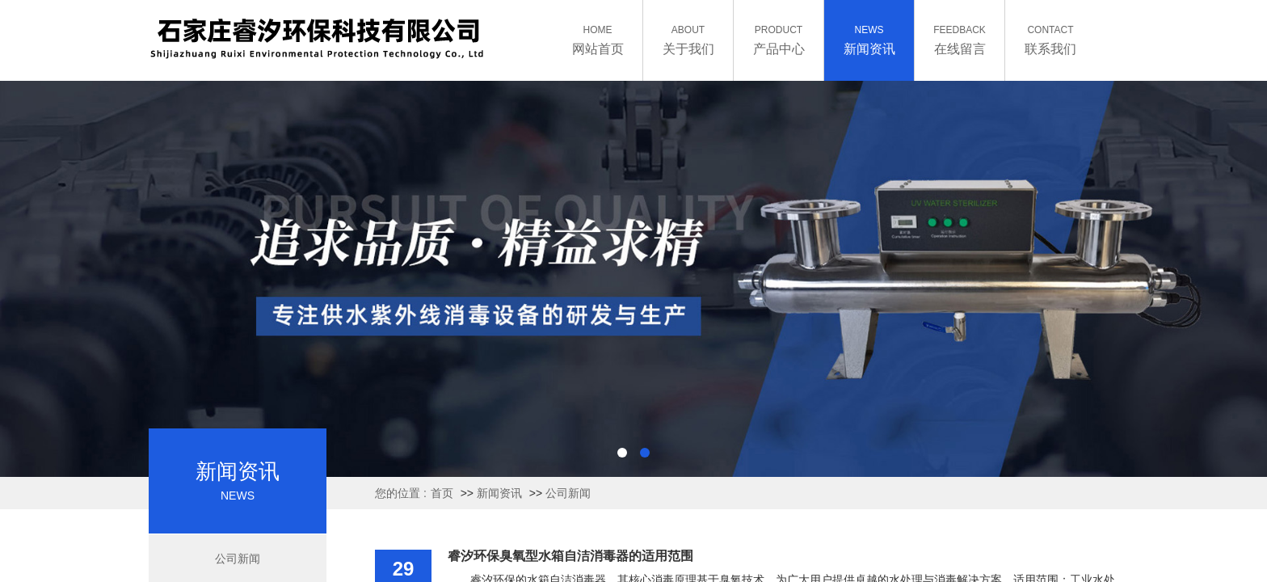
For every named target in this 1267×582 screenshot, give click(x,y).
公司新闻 (568, 493)
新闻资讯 (499, 493)
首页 (442, 493)
